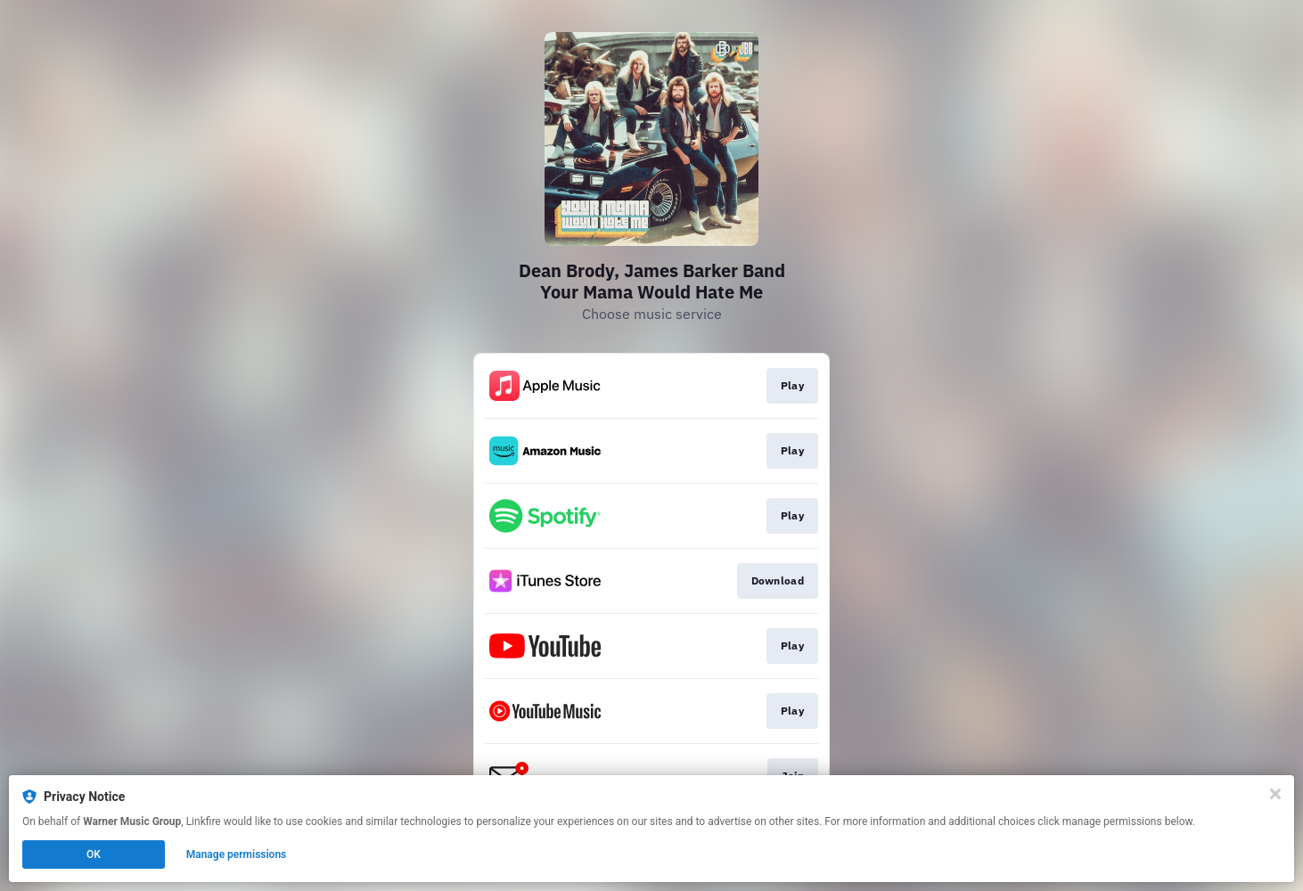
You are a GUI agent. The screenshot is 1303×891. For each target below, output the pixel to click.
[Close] (1275, 794)
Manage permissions (236, 854)
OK (93, 854)
